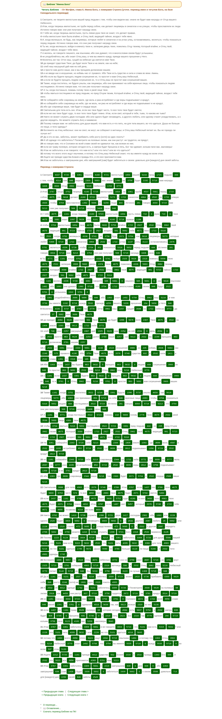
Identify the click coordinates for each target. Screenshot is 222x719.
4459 (65, 593)
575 (56, 353)
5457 (130, 504)
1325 (100, 331)
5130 (156, 604)
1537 (78, 576)
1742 (62, 554)
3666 (75, 297)
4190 (74, 353)
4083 (114, 582)
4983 (79, 487)
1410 (73, 515)
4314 (58, 180)
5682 (61, 314)
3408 (44, 186)
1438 (70, 671)
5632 (95, 364)
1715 (158, 175)
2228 (172, 515)
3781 (66, 342)
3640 (110, 621)
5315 (77, 543)
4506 (160, 348)
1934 (105, 638)
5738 (74, 247)
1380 (80, 286)
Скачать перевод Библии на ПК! (59, 711)
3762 (54, 515)
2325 (44, 565)
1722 (109, 186)
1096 (121, 320)
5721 (106, 175)
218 (117, 415)
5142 (61, 571)
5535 (128, 643)
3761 (61, 381)
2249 (156, 336)
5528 (81, 610)
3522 (90, 392)
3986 (132, 348)
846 (71, 180)
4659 (155, 392)
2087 (147, 520)
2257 (121, 308)
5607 (139, 610)
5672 (88, 548)
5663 (144, 264)
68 (177, 587)
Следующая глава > (78, 691)
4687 (146, 560)
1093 (60, 325)
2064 (59, 320)
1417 (125, 515)
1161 (66, 214)
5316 (119, 247)
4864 (143, 197)
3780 (116, 548)
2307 (145, 320)
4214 (80, 509)
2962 (144, 515)
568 (73, 208)
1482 (44, 286)
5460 (161, 493)
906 (50, 615)
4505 (44, 202)
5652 (129, 247)
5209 (125, 303)
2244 (64, 582)
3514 (164, 593)
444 (176, 175)
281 (138, 202)
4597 (172, 442)
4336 (84, 236)
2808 (75, 264)
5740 (75, 281)
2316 (135, 532)
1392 (84, 202)
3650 (91, 493)
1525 (124, 258)
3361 (79, 175)
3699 (157, 442)
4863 (86, 565)
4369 (166, 576)
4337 (57, 175)
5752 (148, 610)
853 (95, 398)
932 (88, 320)
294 (167, 615)
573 (75, 493)
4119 (134, 548)
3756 (129, 180)
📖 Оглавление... (52, 708)
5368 (51, 241)
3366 (147, 543)
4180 (137, 286)
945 (106, 281)
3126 (165, 532)
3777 (169, 459)
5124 (65, 537)
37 (53, 314)
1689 (58, 560)
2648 (147, 587)
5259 (106, 202)
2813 (52, 453)
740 (53, 331)
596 (125, 565)
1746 (79, 548)
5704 (130, 236)
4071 (94, 560)
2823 (122, 615)
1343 (156, 654)
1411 (170, 353)
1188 (138, 219)
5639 (105, 604)
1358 (151, 448)
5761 (44, 247)
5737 (66, 308)
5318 (163, 230)
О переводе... (50, 705)
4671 (139, 230)
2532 (154, 197)
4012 (62, 587)
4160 (97, 175)
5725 (95, 191)
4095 (125, 543)
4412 (94, 654)
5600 (104, 225)
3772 (118, 186)
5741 (94, 236)
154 (145, 303)
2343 (72, 442)
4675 (51, 197)
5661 (155, 191)
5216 (144, 175)
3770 (146, 370)
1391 (60, 359)
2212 (55, 654)
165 (86, 359)
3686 (74, 314)
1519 (144, 258)
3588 (63, 269)
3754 (89, 253)
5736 (83, 515)
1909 (44, 325)
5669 (125, 415)
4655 (60, 509)
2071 (121, 236)
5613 (74, 325)
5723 (100, 214)
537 (50, 649)
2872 (125, 593)
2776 (142, 415)
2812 (127, 448)
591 (116, 230)
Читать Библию (50, 9)
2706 (44, 532)
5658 (154, 303)
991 (64, 230)
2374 (100, 264)
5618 (65, 197)
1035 (58, 448)
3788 (116, 487)
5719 (154, 180)
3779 (91, 308)
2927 (139, 225)
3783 (103, 336)
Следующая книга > (77, 695)
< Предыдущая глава (53, 691)
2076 (117, 353)
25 (164, 520)
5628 (81, 219)
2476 (172, 241)
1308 (144, 571)
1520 (52, 520)
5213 (44, 208)
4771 (49, 258)
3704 (61, 202)
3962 (71, 186)
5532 (90, 303)
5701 (44, 292)
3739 (44, 303)
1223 (56, 537)
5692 (124, 230)
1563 (115, 476)
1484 (133, 638)
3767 (52, 191)
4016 (96, 604)
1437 (67, 364)
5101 (95, 219)
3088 (60, 487)
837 (85, 593)
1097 (72, 219)
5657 (68, 560)
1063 (58, 286)
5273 (112, 197)
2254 (123, 331)
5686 (93, 202)
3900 (170, 364)
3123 (125, 571)
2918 (51, 593)
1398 (101, 515)
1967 (86, 331)
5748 (127, 353)
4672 (140, 599)
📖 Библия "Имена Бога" (57, 4)
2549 (95, 677)
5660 (84, 264)
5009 (162, 258)
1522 (168, 286)
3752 (67, 191)
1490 (117, 180)
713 (175, 671)
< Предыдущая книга (52, 695)
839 (176, 610)
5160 (153, 548)
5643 (139, 632)
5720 (66, 175)
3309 (139, 537)
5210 (94, 571)
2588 (168, 476)
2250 (63, 677)
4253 (108, 303)
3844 (56, 186)
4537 (146, 191)
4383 (144, 398)
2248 (100, 348)
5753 (113, 225)
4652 (85, 504)
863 (66, 336)
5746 (59, 615)
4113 (144, 241)
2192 (145, 180)
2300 (87, 180)
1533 (77, 348)
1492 (125, 297)
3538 (44, 420)
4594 (139, 331)
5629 (175, 576)
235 (145, 348)
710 (145, 214)
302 (99, 247)
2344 (115, 442)
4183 (76, 621)
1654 (127, 175)
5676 (130, 320)
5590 (168, 537)
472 (78, 526)
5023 (90, 638)
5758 (134, 297)
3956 (167, 599)
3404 (67, 520)
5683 (97, 180)
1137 (130, 241)
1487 (115, 504)
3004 (155, 202)
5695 (86, 526)
